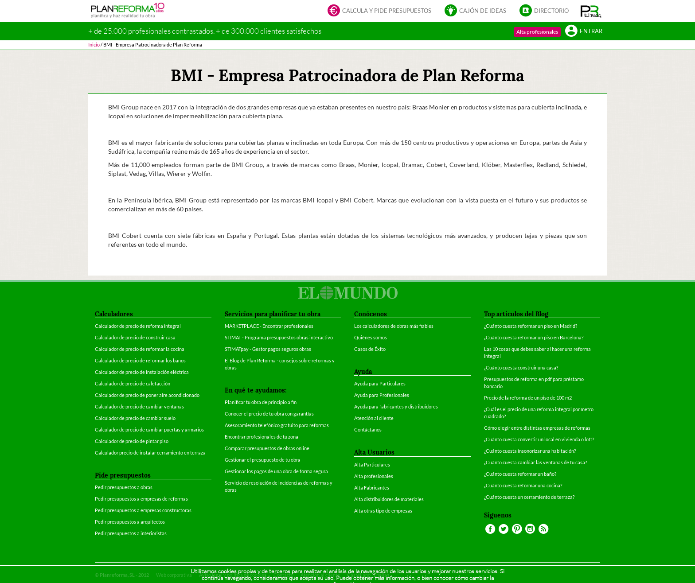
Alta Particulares (372, 464)
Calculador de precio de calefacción (132, 383)
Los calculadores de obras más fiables (393, 326)
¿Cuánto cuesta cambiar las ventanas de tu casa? (535, 462)
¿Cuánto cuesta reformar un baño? (520, 474)
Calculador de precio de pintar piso (131, 441)
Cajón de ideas (475, 11)
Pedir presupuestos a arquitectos (130, 522)
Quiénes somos (370, 337)
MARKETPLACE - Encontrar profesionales (269, 326)
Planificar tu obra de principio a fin (261, 402)
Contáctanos (368, 429)
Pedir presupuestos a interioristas (131, 533)
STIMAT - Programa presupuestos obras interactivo (279, 337)
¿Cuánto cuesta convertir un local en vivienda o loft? (539, 439)
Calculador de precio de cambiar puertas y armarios (149, 429)
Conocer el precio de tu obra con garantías (269, 413)
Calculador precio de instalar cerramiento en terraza (150, 452)
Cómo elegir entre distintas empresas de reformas (537, 428)
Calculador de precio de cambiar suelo (135, 418)
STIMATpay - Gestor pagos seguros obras (268, 349)
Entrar (583, 32)
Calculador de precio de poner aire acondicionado (147, 395)
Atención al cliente (374, 418)
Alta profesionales (537, 31)
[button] (591, 11)
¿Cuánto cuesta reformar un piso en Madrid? (530, 326)
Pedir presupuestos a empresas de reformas (141, 498)
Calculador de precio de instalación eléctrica (142, 372)
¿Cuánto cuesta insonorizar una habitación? (530, 451)
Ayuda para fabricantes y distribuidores (396, 406)
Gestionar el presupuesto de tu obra (263, 460)
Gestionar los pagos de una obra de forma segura (276, 471)
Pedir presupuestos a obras (123, 487)
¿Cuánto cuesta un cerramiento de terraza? (529, 497)
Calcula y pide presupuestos (379, 11)
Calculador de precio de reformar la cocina (139, 349)
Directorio (544, 11)
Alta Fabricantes (371, 487)
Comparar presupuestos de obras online (267, 448)
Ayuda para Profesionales (381, 395)
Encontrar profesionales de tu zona (261, 436)
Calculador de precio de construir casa (135, 337)
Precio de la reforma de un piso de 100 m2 (528, 397)
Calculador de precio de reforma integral (138, 326)
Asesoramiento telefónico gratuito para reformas (277, 425)
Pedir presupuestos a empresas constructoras (143, 510)
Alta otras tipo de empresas (383, 510)
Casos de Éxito (370, 349)
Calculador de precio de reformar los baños (140, 360)
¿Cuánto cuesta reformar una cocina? (523, 485)
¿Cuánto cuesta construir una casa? (521, 367)
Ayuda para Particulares (380, 383)
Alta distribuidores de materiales (389, 499)
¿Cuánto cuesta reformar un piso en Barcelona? (533, 337)
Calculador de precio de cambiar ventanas (139, 406)
